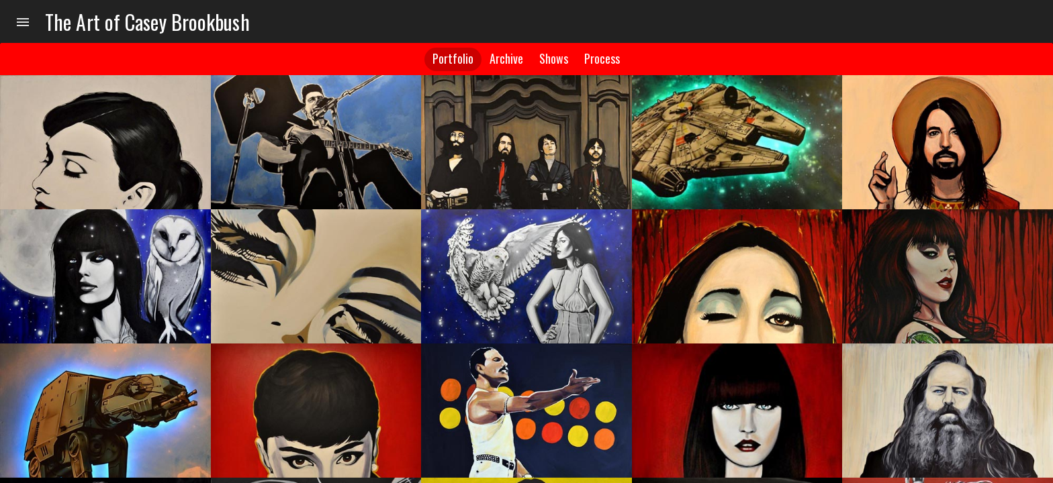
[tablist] (526, 59)
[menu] (23, 21)
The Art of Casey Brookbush (147, 22)
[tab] (453, 59)
